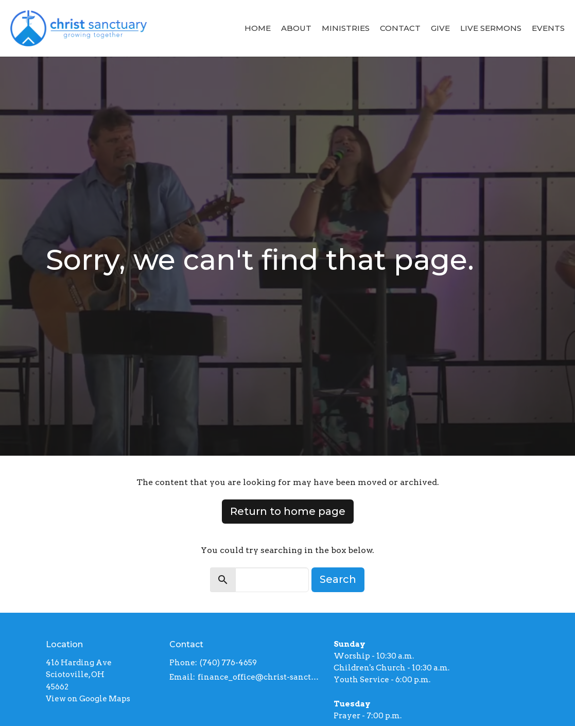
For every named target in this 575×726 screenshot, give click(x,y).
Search (338, 579)
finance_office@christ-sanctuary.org (261, 677)
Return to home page (287, 511)
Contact (400, 28)
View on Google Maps (88, 698)
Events (548, 28)
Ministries (346, 28)
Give (440, 28)
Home (258, 28)
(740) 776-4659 (228, 662)
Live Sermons (490, 28)
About (296, 28)
